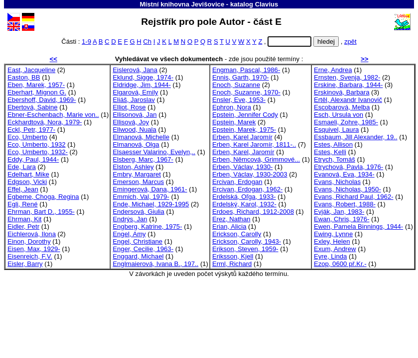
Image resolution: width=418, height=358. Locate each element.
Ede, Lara (21, 167)
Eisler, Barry (25, 264)
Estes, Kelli (330, 152)
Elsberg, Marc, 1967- (143, 159)
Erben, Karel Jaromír (242, 137)
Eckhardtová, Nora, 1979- (44, 122)
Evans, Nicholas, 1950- (347, 189)
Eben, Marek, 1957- (36, 85)
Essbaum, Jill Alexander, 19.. (356, 137)
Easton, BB (23, 77)
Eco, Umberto (27, 137)
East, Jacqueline (31, 70)
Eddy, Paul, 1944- (33, 159)
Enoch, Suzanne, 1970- (246, 92)
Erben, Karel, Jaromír (243, 152)
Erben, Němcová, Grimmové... (256, 159)
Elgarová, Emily (135, 92)
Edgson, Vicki (27, 181)
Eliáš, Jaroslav (134, 99)
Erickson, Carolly (236, 234)
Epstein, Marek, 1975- (244, 129)
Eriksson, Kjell (232, 256)
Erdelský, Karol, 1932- (244, 204)
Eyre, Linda (330, 256)
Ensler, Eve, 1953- (239, 99)
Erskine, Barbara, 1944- (348, 85)
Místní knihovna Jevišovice (182, 4)
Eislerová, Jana (135, 70)
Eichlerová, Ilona (31, 234)
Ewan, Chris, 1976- (341, 219)
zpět (350, 41)
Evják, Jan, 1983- (339, 211)
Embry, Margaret (137, 174)
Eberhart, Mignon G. (36, 92)
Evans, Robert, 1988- (345, 204)
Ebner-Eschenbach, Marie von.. (53, 114)
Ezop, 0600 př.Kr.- (340, 264)
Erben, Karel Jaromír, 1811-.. (254, 144)
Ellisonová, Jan (134, 114)
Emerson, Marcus (138, 181)
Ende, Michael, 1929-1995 (151, 204)
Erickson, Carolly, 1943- (246, 241)
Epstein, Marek (234, 122)
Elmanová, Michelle (141, 137)
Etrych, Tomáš (334, 159)
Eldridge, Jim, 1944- (142, 85)
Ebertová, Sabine (32, 107)
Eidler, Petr (23, 226)
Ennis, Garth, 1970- (240, 77)
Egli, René (22, 204)
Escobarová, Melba (342, 107)
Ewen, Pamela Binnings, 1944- (358, 226)
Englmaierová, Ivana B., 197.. (155, 264)
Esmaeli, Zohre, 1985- (346, 122)
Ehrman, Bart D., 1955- (41, 211)
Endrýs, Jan (130, 219)
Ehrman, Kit (24, 219)
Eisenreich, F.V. (29, 256)
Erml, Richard (232, 264)
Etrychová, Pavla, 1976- (348, 167)
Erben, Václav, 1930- (242, 167)
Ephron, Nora (231, 107)
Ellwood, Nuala (134, 129)
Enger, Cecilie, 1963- (143, 249)
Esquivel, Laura (336, 129)
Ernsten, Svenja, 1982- (347, 77)
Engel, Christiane (137, 241)
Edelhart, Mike (28, 174)
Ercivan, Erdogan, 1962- (247, 189)
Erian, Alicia (229, 226)
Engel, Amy (129, 234)
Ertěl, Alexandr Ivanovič (348, 99)
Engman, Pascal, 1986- (246, 70)
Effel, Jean (22, 189)
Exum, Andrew (335, 249)
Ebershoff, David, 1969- (41, 99)
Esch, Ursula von (338, 114)
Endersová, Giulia (138, 211)
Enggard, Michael (138, 256)
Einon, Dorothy (29, 241)
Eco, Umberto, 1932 (36, 144)
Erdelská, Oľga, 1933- (244, 196)
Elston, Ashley (133, 167)
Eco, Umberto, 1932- (37, 152)
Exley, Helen (332, 241)
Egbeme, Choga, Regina (43, 196)
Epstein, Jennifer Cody (245, 114)
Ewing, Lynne (333, 234)
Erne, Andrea (333, 70)
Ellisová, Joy (131, 122)
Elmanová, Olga (136, 144)
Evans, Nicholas (337, 181)
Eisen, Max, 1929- (33, 249)
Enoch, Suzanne (236, 85)
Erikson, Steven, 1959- (245, 249)
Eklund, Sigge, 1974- (143, 77)
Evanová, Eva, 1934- (344, 174)
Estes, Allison (333, 144)
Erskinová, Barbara (341, 92)
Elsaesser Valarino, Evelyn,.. (154, 152)
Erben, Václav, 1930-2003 (249, 174)
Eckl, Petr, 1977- (31, 129)
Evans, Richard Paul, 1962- (354, 196)
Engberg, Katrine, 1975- (147, 226)
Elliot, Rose (129, 107)
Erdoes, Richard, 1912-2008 (253, 211)
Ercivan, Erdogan (237, 181)
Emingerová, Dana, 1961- (150, 189)
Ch (147, 41)
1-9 (86, 41)
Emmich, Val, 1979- (141, 196)
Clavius (267, 4)
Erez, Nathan (231, 219)
